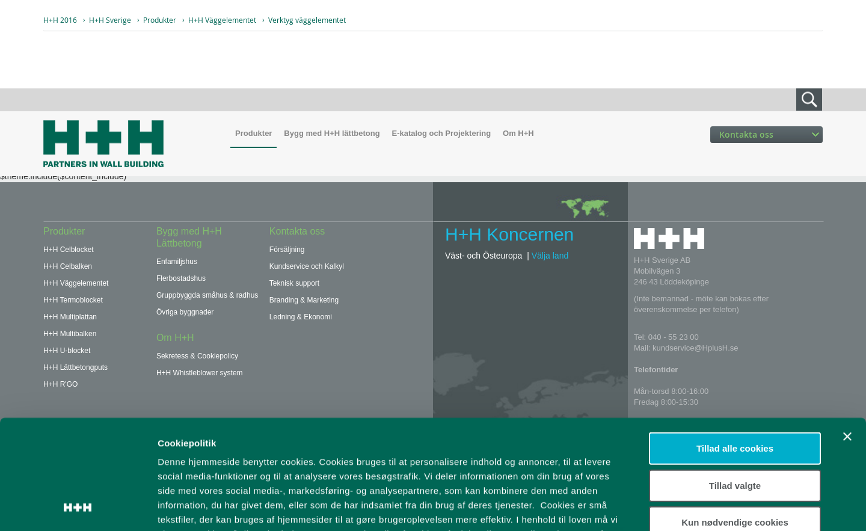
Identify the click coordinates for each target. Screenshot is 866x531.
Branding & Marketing (304, 300)
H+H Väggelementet (222, 20)
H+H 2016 (60, 20)
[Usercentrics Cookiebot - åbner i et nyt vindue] (78, 508)
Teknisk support (294, 283)
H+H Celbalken (67, 266)
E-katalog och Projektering (441, 133)
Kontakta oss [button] (769, 134)
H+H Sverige (110, 20)
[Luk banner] (847, 334)
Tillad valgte (735, 383)
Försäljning (287, 249)
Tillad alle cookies (734, 346)
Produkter (159, 20)
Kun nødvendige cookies (734, 420)
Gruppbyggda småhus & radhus (207, 295)
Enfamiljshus (176, 261)
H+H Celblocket (68, 249)
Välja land (550, 255)
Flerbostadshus (181, 278)
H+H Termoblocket (73, 300)
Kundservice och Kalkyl (306, 266)
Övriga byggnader (184, 312)
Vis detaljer (625, 507)
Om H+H (518, 133)
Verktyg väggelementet (307, 20)
